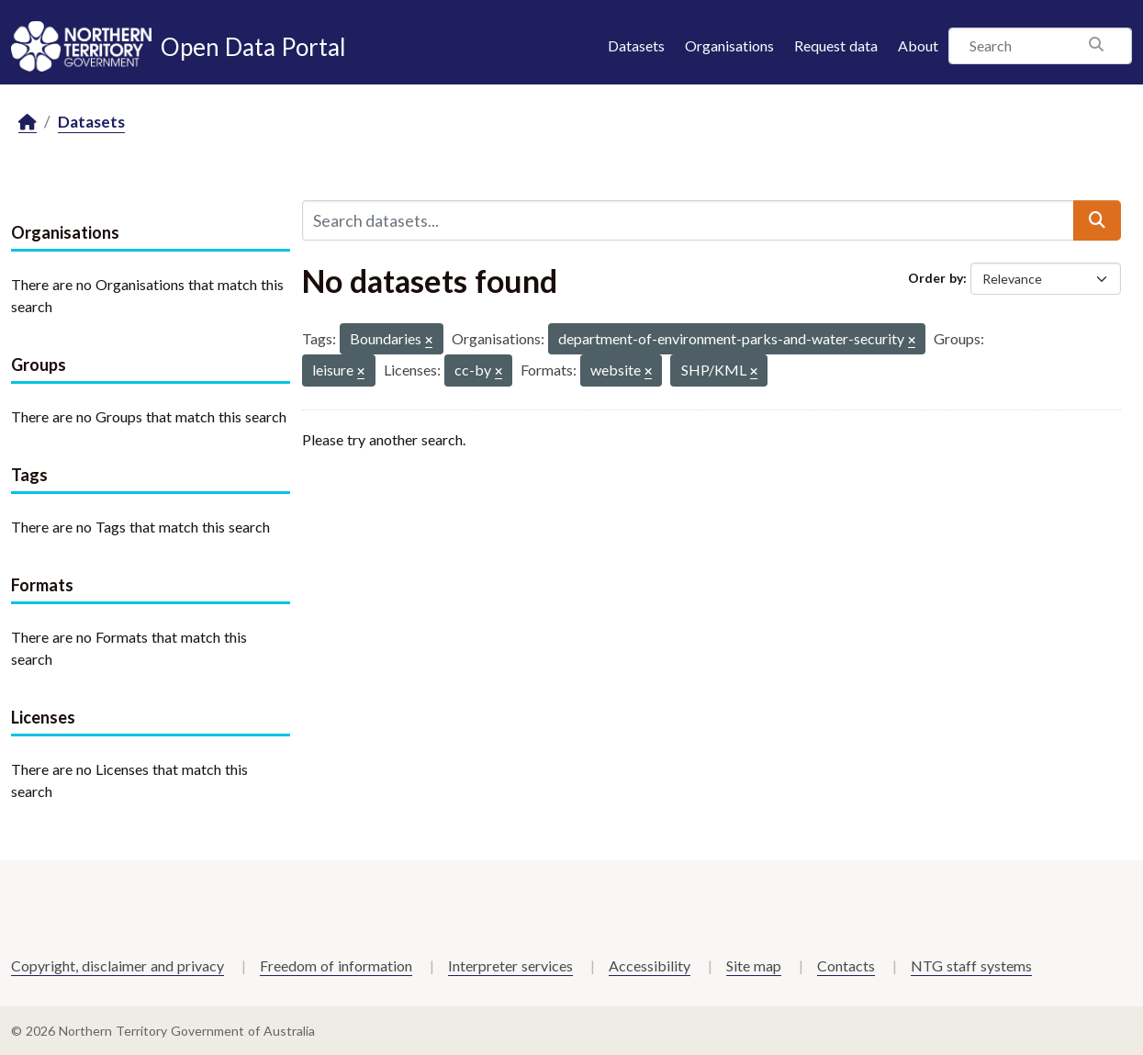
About (918, 45)
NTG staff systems (971, 965)
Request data (836, 45)
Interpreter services (510, 965)
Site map (753, 965)
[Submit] (1097, 220)
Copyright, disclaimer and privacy (117, 965)
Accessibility (649, 965)
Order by (935, 278)
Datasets (636, 45)
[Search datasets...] (688, 220)
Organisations (729, 45)
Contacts (846, 965)
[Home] (27, 122)
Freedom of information (336, 965)
